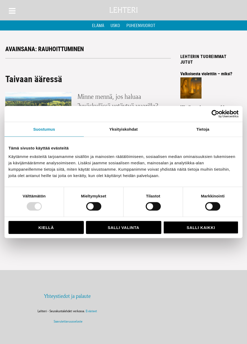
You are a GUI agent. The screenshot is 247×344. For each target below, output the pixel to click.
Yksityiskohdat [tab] (123, 129)
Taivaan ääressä (33, 79)
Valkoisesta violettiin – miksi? (206, 74)
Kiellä (46, 227)
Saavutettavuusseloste (67, 321)
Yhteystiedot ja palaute (67, 296)
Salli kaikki (201, 227)
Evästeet (91, 311)
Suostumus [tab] (44, 129)
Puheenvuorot (140, 25)
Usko (115, 25)
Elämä (98, 25)
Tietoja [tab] (202, 129)
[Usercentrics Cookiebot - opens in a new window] (215, 114)
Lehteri (123, 10)
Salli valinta (123, 227)
